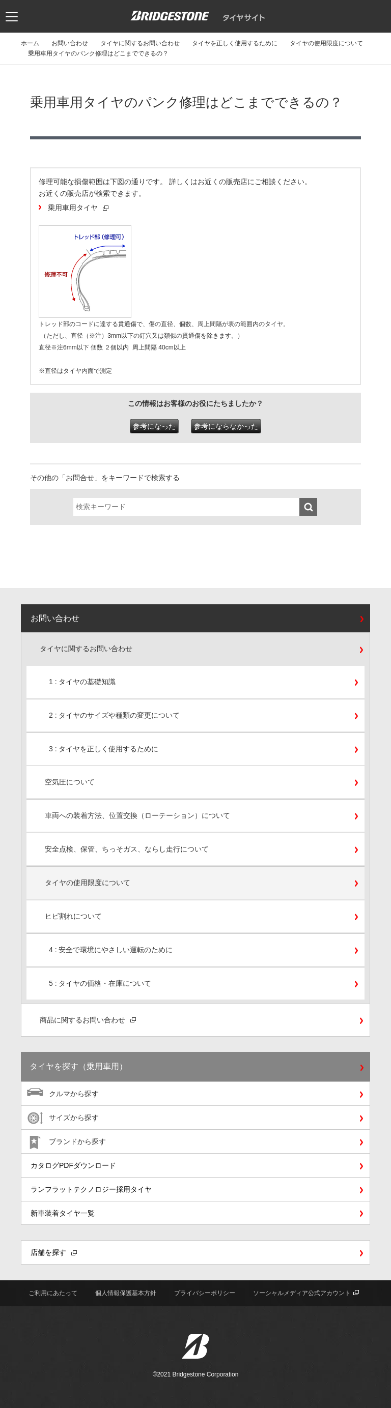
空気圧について (70, 782)
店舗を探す (54, 1252)
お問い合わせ (69, 43)
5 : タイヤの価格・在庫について (100, 983)
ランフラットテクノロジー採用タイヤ (91, 1189)
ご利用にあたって (53, 1293)
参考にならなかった (226, 426)
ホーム (30, 43)
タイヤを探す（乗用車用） (78, 1066)
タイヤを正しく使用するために (234, 43)
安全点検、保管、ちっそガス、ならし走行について (127, 849)
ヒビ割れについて (73, 916)
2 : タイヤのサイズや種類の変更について (114, 715)
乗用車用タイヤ (78, 207)
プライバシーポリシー (204, 1293)
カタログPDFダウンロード (73, 1165)
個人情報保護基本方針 (125, 1293)
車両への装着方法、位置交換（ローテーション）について (137, 815)
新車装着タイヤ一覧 (63, 1213)
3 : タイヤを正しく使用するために (103, 749)
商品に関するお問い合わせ (88, 1020)
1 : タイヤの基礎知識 (82, 682)
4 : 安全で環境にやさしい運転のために (111, 950)
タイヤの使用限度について (326, 43)
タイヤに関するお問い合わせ (140, 43)
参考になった (154, 426)
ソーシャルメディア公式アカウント (306, 1293)
